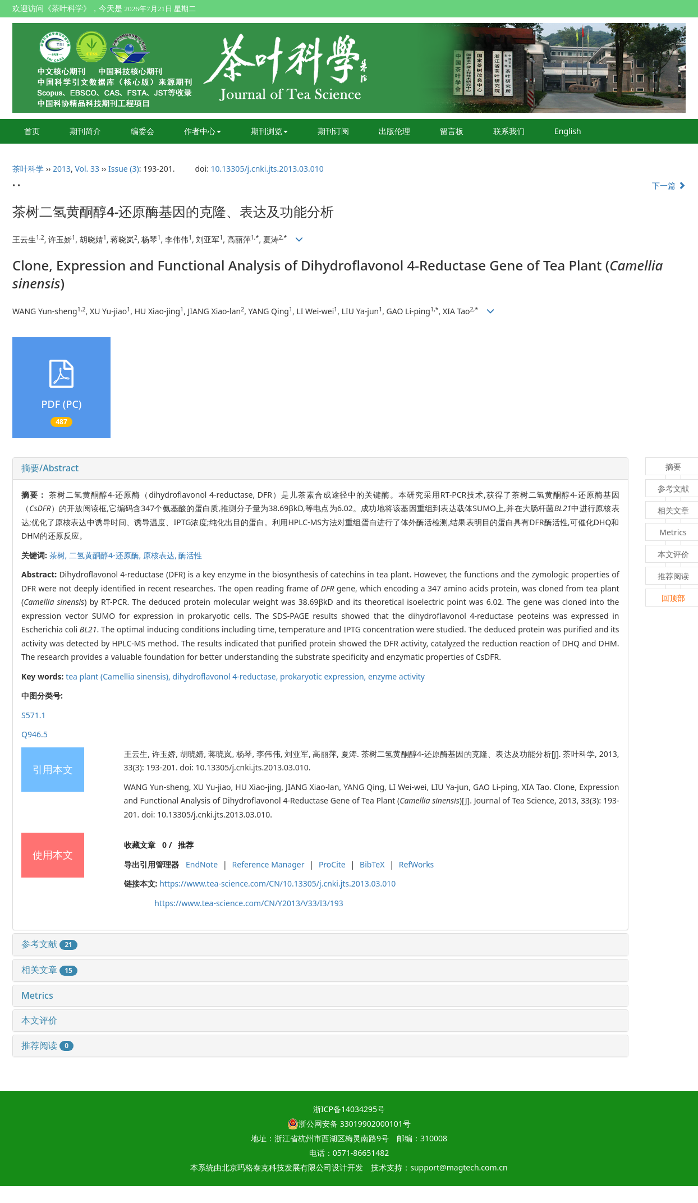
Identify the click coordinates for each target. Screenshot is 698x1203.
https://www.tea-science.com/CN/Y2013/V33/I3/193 (248, 903)
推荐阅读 (47, 1045)
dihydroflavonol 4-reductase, (226, 676)
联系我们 (509, 131)
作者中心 (202, 131)
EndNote (202, 864)
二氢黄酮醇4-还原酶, (106, 555)
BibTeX (372, 864)
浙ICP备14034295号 (349, 1109)
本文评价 (39, 1020)
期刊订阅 (333, 131)
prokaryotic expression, (324, 676)
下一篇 (669, 185)
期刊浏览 (269, 131)
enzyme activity (396, 676)
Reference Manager (268, 864)
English (567, 131)
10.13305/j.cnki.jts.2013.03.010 (267, 168)
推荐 (186, 844)
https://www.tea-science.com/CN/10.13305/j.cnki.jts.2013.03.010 (277, 883)
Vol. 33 (87, 168)
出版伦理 (394, 131)
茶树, (59, 555)
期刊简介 (85, 131)
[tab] (320, 468)
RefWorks (416, 864)
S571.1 (33, 715)
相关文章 (49, 969)
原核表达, (160, 555)
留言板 (451, 131)
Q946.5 (34, 734)
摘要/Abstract (50, 468)
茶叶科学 (28, 168)
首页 (32, 131)
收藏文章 (139, 844)
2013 (62, 168)
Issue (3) (123, 168)
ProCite (332, 864)
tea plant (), (119, 676)
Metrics (37, 995)
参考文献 (49, 944)
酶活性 (190, 555)
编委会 (142, 131)
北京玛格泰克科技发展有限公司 (277, 1167)
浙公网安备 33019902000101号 (349, 1123)
